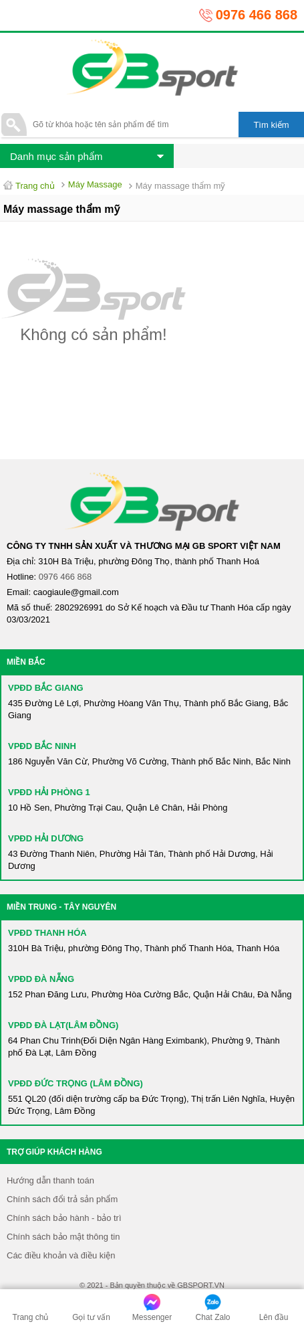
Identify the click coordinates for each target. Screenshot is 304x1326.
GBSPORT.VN (200, 1285)
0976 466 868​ (65, 577)
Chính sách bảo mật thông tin (63, 1237)
